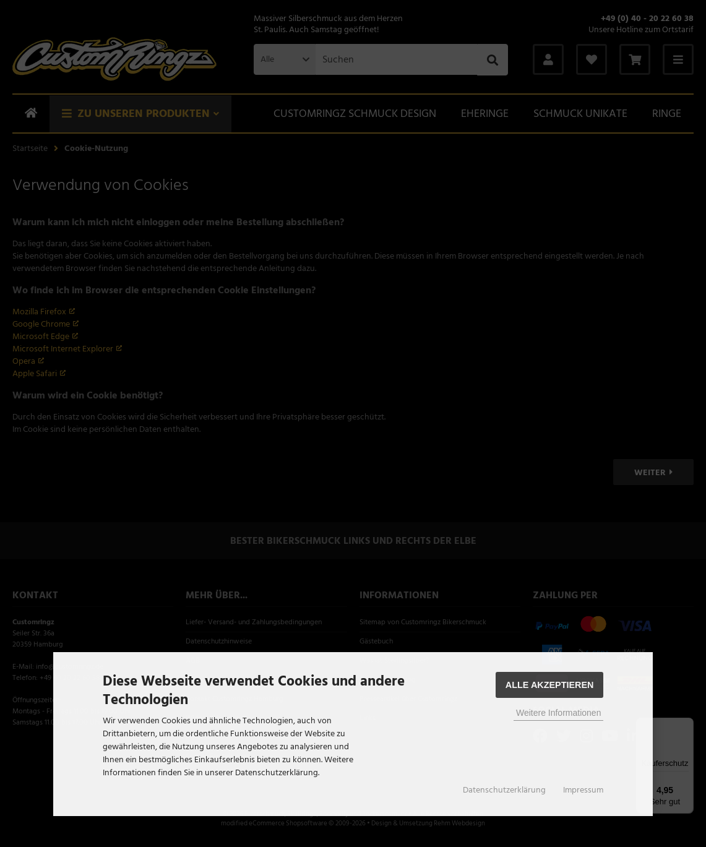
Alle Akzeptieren (550, 685)
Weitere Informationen (558, 713)
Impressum (583, 790)
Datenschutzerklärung (504, 790)
